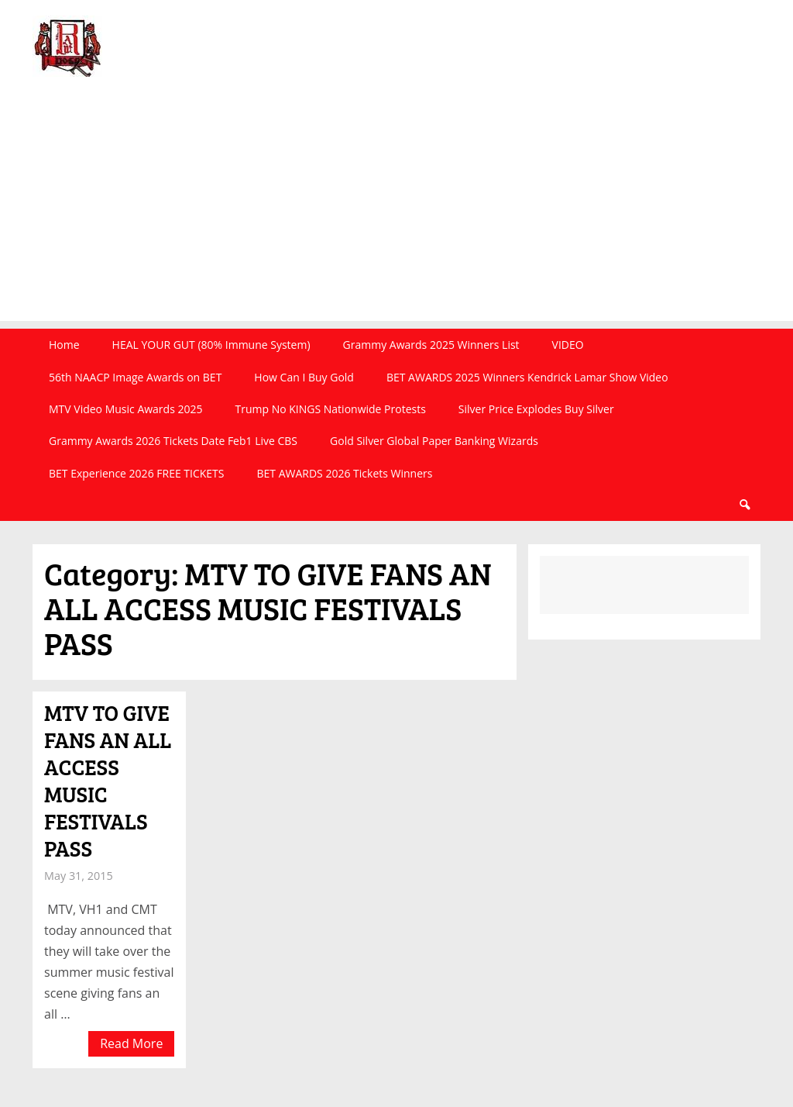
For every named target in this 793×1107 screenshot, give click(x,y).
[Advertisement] (396, 212)
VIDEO (568, 344)
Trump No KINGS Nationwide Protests (330, 409)
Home (64, 344)
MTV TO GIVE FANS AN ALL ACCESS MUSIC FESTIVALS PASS (107, 780)
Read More (131, 1043)
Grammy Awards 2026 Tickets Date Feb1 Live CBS (173, 440)
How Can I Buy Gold (304, 377)
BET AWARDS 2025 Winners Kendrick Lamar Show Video (527, 377)
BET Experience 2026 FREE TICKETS (137, 473)
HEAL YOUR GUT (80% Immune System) (211, 344)
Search (744, 505)
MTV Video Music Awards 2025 (125, 409)
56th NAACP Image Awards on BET (135, 377)
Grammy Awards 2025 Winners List (431, 344)
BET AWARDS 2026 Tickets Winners (345, 473)
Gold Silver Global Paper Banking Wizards (434, 440)
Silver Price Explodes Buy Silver (536, 409)
